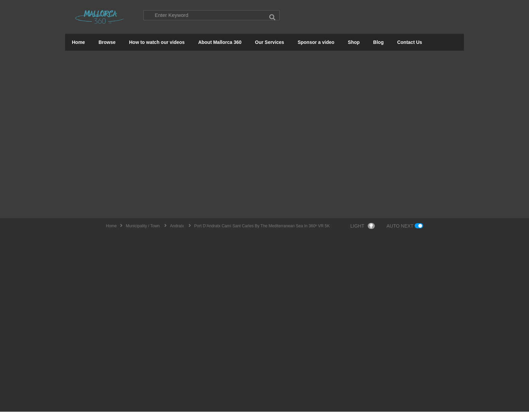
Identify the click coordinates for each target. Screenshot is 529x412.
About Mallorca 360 (219, 42)
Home (78, 42)
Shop (354, 42)
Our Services (269, 42)
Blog (378, 42)
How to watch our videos (157, 42)
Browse (107, 42)
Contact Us (409, 42)
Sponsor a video (316, 42)
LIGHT (363, 226)
